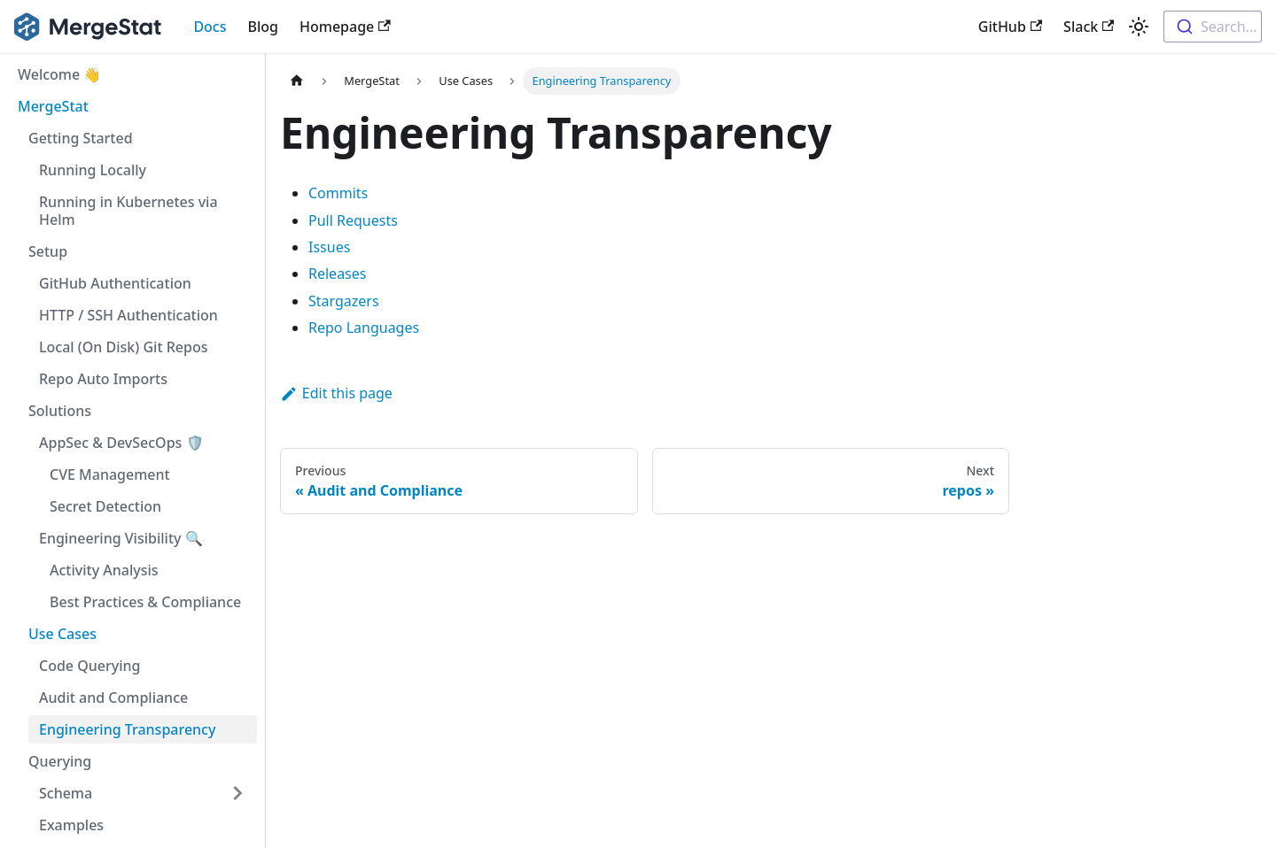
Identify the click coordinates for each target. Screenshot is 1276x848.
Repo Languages (363, 327)
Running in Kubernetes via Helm (128, 210)
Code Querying (89, 665)
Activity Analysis (104, 570)
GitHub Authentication (115, 283)
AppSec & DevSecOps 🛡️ (121, 442)
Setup (47, 251)
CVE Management (110, 474)
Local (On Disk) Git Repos (123, 347)
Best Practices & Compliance (145, 602)
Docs (209, 26)
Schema (65, 793)
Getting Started (80, 138)
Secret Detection (105, 506)
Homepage (345, 26)
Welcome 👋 (59, 74)
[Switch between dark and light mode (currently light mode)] (1138, 26)
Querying (59, 761)
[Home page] (297, 81)
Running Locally (92, 170)
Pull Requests (353, 220)
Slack (1088, 26)
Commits (338, 193)
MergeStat (53, 106)
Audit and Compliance (113, 697)
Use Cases (62, 634)
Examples (71, 825)
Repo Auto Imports (103, 379)
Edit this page (336, 393)
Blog (263, 26)
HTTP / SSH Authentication (128, 315)
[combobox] (1212, 26)
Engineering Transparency (127, 729)
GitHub (1010, 26)
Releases (337, 273)
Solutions (59, 410)
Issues (329, 247)
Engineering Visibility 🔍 (121, 538)
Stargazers (343, 301)
